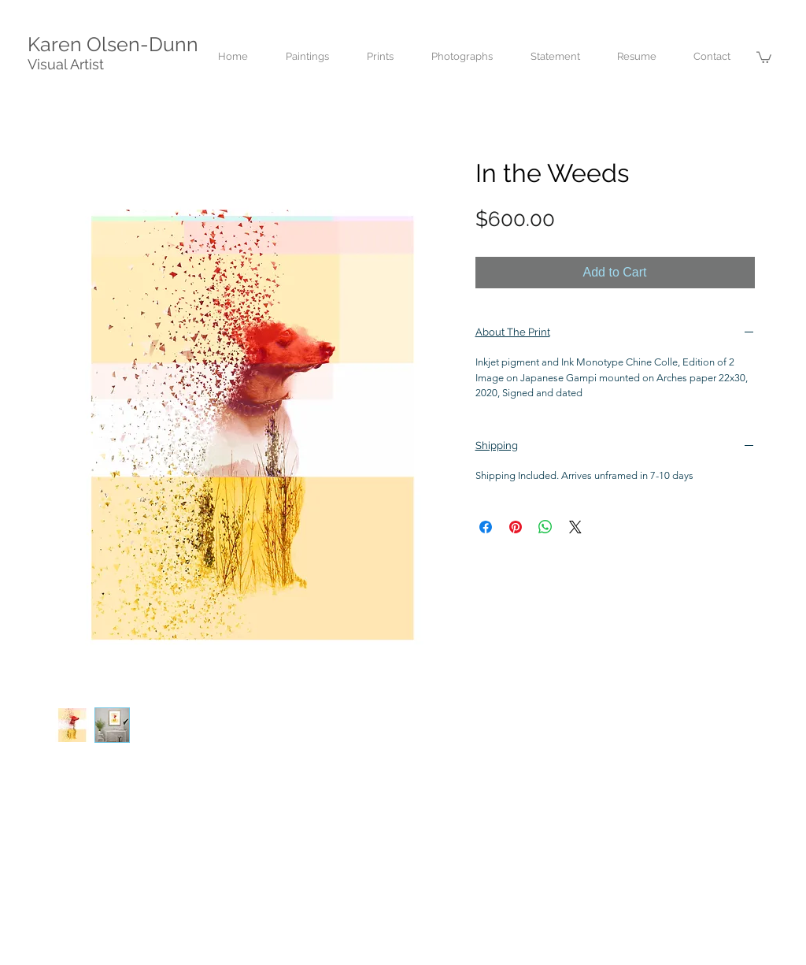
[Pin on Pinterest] (515, 527)
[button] (763, 56)
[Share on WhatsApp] (545, 527)
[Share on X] (575, 527)
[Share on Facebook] (485, 527)
